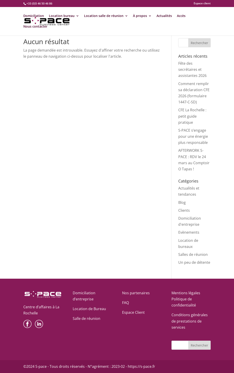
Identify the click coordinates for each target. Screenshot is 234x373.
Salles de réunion (193, 254)
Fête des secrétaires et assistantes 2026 (192, 69)
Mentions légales (185, 292)
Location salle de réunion (103, 16)
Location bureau (62, 16)
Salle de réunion (86, 318)
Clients (184, 210)
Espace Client (133, 312)
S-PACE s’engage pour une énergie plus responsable (193, 136)
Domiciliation (33, 16)
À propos (140, 16)
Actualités (164, 16)
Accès (181, 16)
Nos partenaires (136, 292)
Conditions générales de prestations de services (189, 321)
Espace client (202, 3)
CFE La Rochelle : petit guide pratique (192, 116)
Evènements (188, 232)
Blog (182, 202)
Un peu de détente (194, 262)
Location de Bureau (89, 308)
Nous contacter (35, 27)
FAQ (125, 302)
